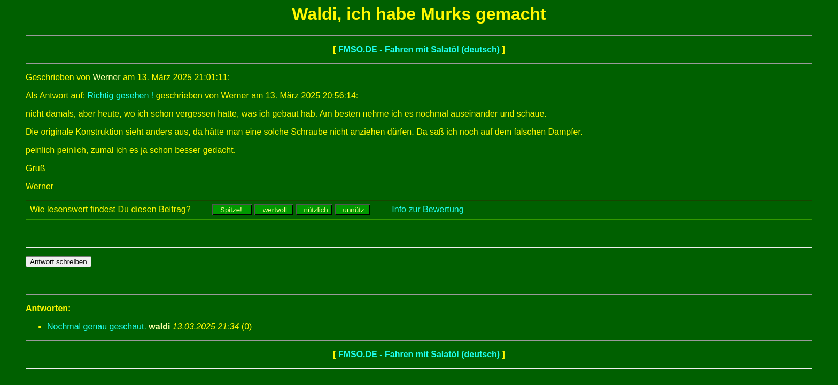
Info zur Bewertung (427, 209)
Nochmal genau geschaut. (96, 326)
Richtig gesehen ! (121, 95)
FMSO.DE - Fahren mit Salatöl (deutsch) (419, 49)
